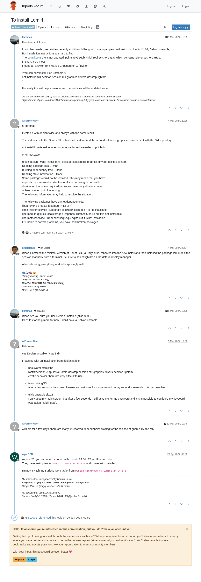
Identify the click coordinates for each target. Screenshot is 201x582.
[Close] (187, 529)
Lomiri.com (34, 57)
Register (19, 559)
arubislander (29, 248)
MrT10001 (31, 517)
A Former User (30, 120)
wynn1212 (28, 454)
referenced (44, 517)
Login (31, 559)
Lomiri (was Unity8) (23, 27)
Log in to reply (180, 27)
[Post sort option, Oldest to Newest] (165, 27)
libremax (27, 37)
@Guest (44, 248)
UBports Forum (32, 6)
